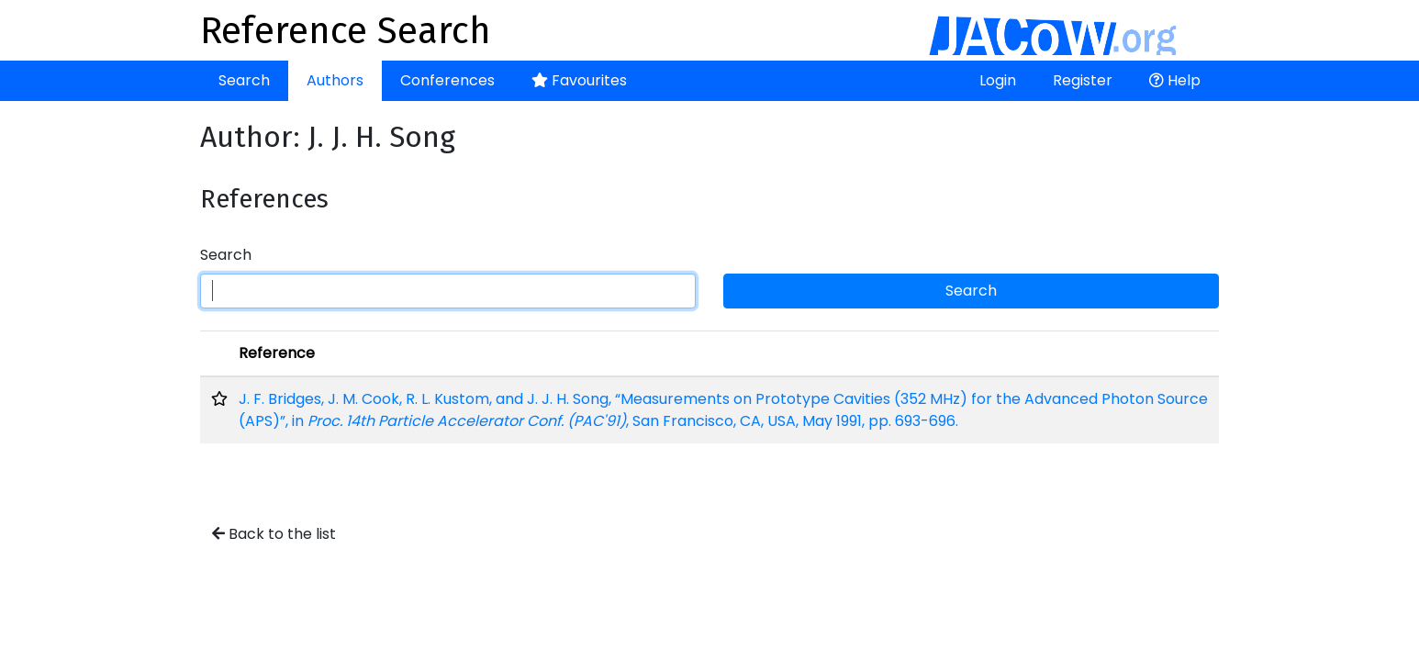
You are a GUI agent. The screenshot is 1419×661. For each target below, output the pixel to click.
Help (1175, 80)
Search (244, 80)
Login (997, 80)
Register (1082, 80)
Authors (335, 80)
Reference (277, 353)
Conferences (447, 80)
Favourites (579, 80)
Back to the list (274, 533)
